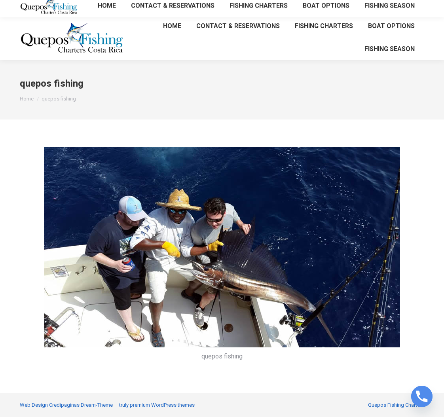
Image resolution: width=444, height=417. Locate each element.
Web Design (34, 405)
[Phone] (422, 396)
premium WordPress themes (162, 405)
